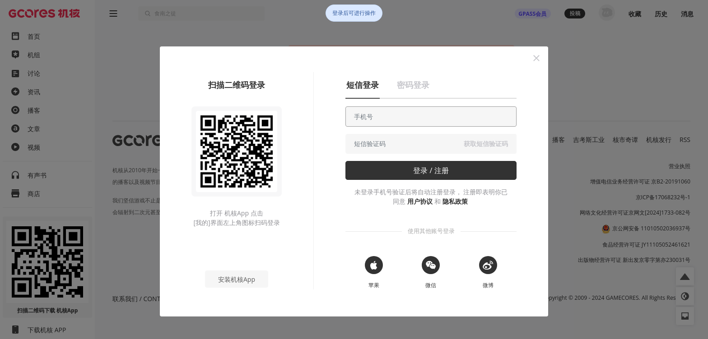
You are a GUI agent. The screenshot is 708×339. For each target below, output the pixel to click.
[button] (536, 58)
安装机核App (236, 279)
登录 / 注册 (430, 170)
